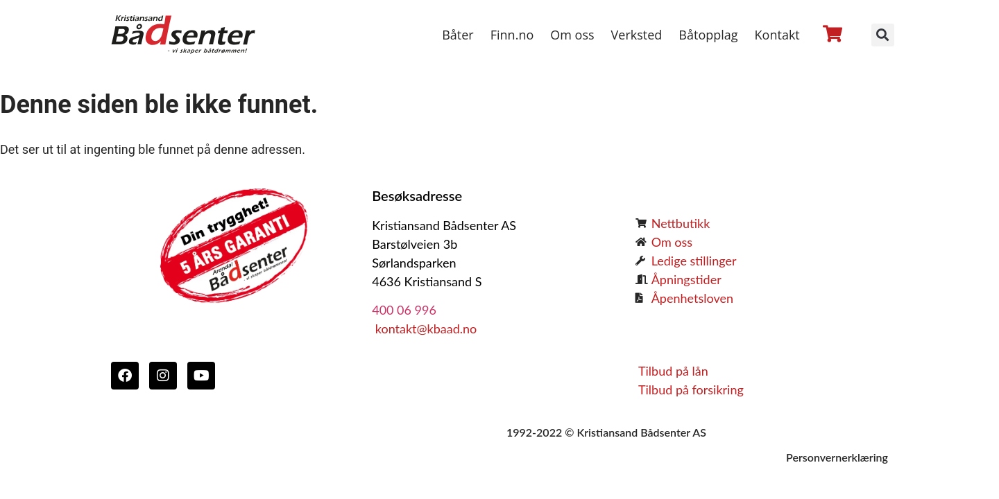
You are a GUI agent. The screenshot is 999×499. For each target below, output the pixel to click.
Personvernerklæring (837, 457)
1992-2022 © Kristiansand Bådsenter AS (606, 432)
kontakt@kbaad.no (424, 328)
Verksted (637, 34)
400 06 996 (404, 309)
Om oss (572, 34)
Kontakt (777, 34)
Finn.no (512, 34)
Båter (458, 34)
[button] (882, 35)
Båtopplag (707, 34)
